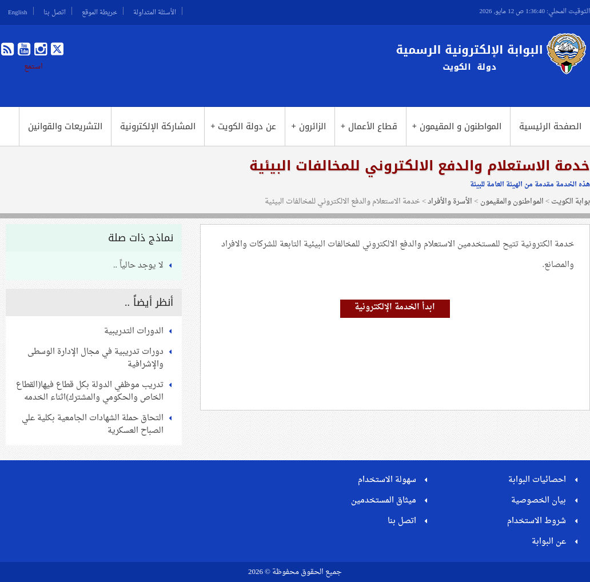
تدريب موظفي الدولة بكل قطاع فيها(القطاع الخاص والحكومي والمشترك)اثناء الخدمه (90, 391)
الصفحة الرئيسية (550, 126)
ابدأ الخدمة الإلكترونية (394, 307)
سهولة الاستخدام (387, 480)
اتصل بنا (54, 11)
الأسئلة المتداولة (154, 11)
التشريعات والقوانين (65, 126)
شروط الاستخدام (536, 521)
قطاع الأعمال (369, 126)
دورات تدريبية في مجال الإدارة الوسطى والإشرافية (95, 358)
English (17, 11)
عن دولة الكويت (243, 126)
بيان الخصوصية (538, 500)
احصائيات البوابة (537, 480)
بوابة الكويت (570, 201)
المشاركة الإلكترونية (158, 126)
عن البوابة (549, 541)
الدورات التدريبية (134, 331)
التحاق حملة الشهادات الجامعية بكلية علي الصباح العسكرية (93, 424)
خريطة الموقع (99, 11)
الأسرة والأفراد (450, 201)
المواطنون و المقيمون (456, 126)
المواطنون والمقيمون (512, 201)
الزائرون (308, 126)
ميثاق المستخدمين (383, 500)
